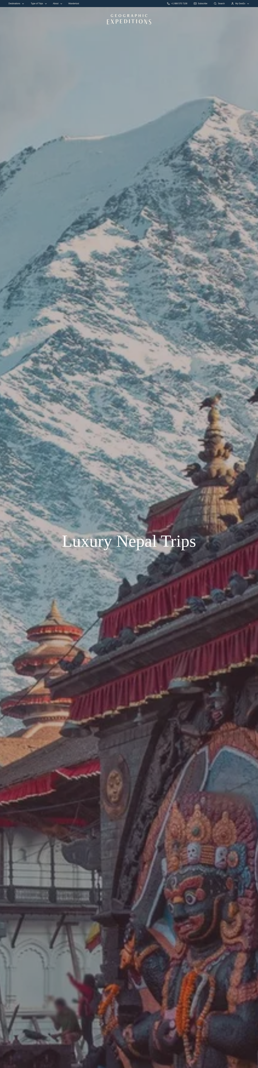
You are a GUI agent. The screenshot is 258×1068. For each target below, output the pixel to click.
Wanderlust (73, 3)
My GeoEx (240, 3)
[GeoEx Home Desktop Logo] (129, 19)
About (58, 3)
